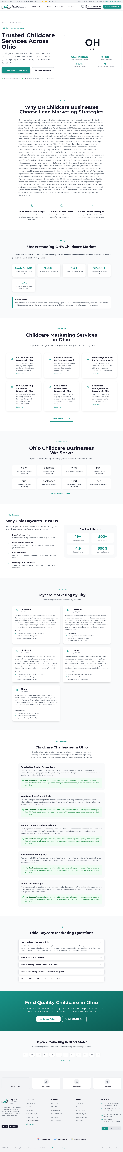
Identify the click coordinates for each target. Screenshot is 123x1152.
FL (79, 1055)
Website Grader (56, 1114)
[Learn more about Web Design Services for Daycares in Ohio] (99, 368)
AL (25, 1055)
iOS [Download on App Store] (5, 1126)
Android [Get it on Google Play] (13, 1126)
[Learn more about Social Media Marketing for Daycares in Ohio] (61, 399)
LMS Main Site (56, 1121)
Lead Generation (32, 1107)
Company (71, 6)
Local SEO (29, 1110)
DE (72, 1055)
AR (45, 1055)
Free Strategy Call (112, 6)
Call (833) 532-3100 (74, 1019)
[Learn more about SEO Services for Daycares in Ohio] (23, 368)
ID (98, 1055)
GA (85, 1055)
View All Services (61, 419)
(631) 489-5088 (110, 1111)
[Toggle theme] (83, 6)
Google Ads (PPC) (32, 1117)
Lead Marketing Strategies (57, 1148)
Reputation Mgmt (32, 1121)
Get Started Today (48, 1019)
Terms (111, 1148)
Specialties (59, 6)
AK (32, 1055)
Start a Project (81, 1114)
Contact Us (55, 1117)
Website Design (31, 1114)
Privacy (104, 1148)
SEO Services (30, 1103)
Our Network (55, 1110)
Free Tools (79, 1121)
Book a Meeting (81, 1117)
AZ (39, 1055)
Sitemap (118, 1148)
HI (92, 1055)
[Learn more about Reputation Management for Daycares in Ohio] (99, 399)
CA (52, 1055)
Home (4, 22)
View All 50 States (61, 1061)
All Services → (31, 1124)
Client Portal (80, 1110)
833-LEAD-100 (111, 1108)
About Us (54, 1103)
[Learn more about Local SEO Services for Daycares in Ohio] (61, 368)
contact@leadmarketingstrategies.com (27, 1)
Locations (48, 6)
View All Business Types (61, 494)
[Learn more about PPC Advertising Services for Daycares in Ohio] (23, 399)
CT (65, 1055)
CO (59, 1055)
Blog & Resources (57, 1107)
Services (36, 6)
